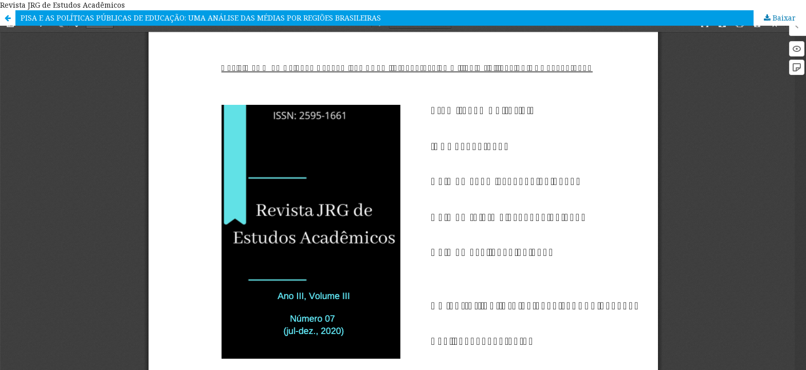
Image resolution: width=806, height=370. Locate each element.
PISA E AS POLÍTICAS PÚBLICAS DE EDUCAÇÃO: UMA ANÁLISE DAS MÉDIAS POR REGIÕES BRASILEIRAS (201, 18)
